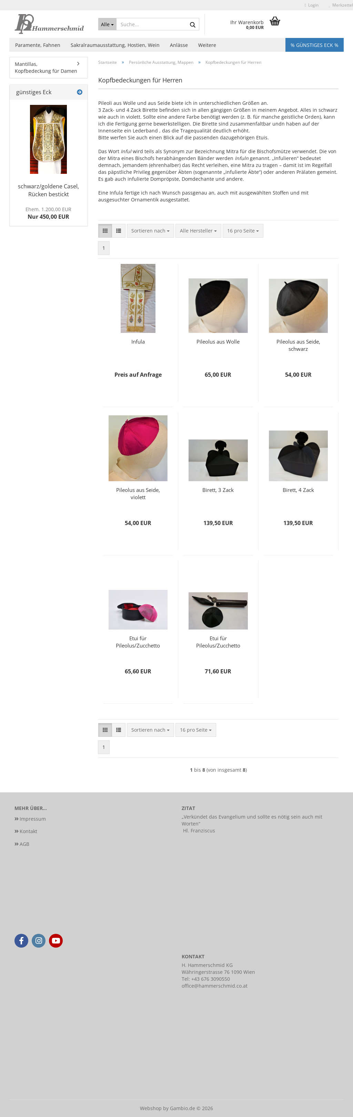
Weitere (207, 45)
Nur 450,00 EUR (48, 213)
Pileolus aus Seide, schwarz (298, 345)
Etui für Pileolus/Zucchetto (138, 642)
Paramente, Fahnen (37, 45)
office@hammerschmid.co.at (215, 985)
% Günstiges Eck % (315, 45)
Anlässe (179, 45)
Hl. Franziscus (199, 830)
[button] (105, 231)
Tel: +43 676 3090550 (206, 979)
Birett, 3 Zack (218, 489)
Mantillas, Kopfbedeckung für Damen (46, 67)
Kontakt (28, 831)
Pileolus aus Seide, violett (138, 493)
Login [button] (312, 5)
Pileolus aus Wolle (218, 341)
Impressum (33, 818)
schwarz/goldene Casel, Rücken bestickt (48, 190)
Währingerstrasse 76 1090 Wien (218, 972)
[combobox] (150, 231)
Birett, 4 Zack (298, 489)
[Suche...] (107, 24)
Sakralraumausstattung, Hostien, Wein (115, 45)
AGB (24, 844)
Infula (138, 341)
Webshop (151, 1108)
